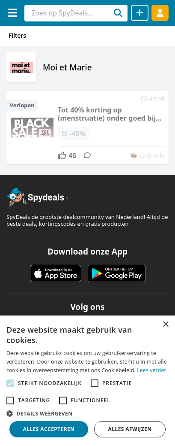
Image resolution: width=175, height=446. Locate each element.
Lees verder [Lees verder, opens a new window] (151, 370)
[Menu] (12, 12)
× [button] (165, 325)
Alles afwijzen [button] (130, 429)
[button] (87, 413)
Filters (17, 35)
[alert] (87, 381)
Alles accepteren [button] (49, 429)
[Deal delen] (139, 13)
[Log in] (160, 13)
